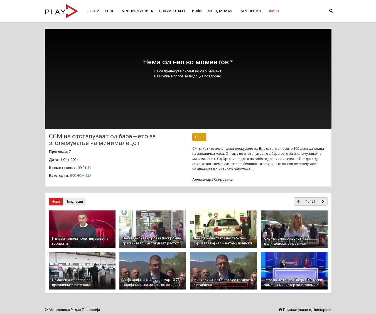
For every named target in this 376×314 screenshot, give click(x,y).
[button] (274, 11)
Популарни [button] (74, 201)
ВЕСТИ (94, 11)
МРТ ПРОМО (251, 11)
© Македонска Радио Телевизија (72, 310)
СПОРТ (110, 11)
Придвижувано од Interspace (305, 310)
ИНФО (197, 11)
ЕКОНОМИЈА (81, 175)
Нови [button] (56, 201)
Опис (199, 137)
